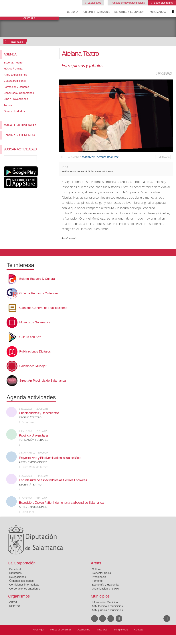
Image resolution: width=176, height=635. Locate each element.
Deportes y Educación (129, 12)
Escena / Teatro (13, 62)
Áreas (96, 563)
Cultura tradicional (15, 80)
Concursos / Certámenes (19, 92)
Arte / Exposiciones (15, 74)
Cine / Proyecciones (16, 98)
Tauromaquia (157, 12)
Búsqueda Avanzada (50, 159)
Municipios (100, 596)
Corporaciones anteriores (24, 588)
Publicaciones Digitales (35, 351)
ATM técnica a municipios (107, 606)
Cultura (72, 12)
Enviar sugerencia (19, 135)
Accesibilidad (83, 629)
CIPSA (13, 602)
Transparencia (121, 629)
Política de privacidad (60, 629)
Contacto (138, 629)
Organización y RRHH (105, 588)
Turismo (8, 105)
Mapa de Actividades (20, 125)
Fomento (97, 580)
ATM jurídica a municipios (107, 610)
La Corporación (21, 563)
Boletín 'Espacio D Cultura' (37, 278)
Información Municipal (105, 602)
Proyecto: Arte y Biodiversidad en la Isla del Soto (50, 458)
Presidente (15, 569)
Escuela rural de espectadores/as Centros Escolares (53, 480)
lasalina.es (17, 41)
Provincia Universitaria (33, 435)
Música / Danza (13, 68)
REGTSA (15, 606)
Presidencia (99, 576)
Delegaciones (17, 576)
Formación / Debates (16, 86)
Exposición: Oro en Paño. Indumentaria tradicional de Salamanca (61, 502)
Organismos (19, 596)
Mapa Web (102, 629)
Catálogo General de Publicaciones (43, 308)
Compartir (4, 252)
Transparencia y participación (127, 2)
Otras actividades (14, 111)
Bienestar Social (102, 572)
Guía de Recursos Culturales (38, 293)
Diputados (15, 572)
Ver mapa (164, 157)
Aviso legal (38, 629)
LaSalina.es (94, 2)
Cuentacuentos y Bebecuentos (39, 413)
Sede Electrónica (163, 2)
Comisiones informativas (24, 584)
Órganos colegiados (21, 580)
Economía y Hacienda (105, 584)
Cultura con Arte (30, 337)
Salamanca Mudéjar (32, 366)
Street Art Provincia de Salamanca (42, 380)
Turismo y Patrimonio (96, 12)
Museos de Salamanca (34, 322)
